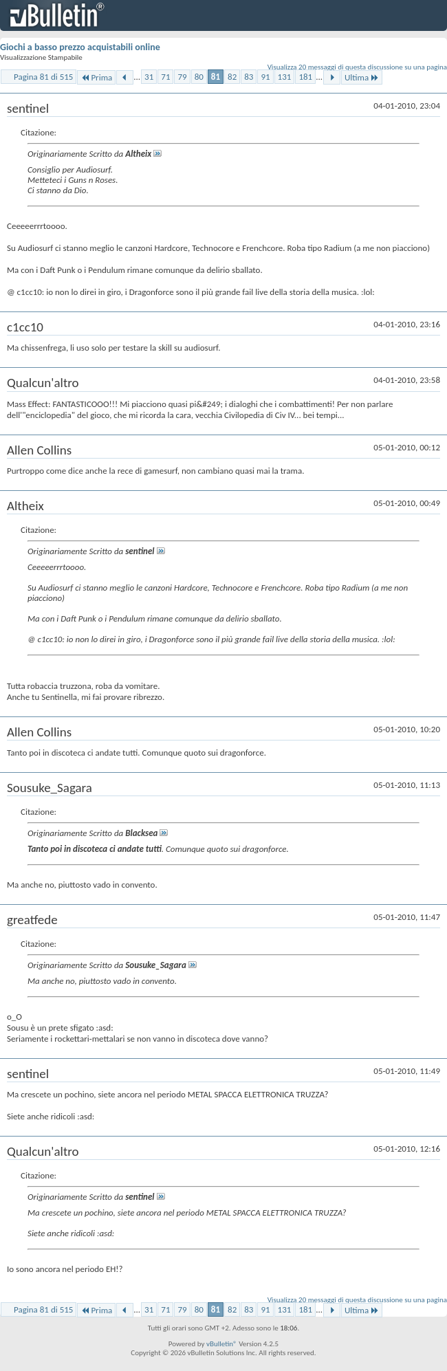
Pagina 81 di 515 (43, 77)
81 (215, 77)
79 (181, 77)
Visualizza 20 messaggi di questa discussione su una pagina (357, 67)
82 (232, 77)
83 (248, 77)
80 (199, 77)
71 (165, 77)
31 (148, 77)
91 (265, 77)
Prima (96, 77)
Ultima (362, 77)
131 (285, 77)
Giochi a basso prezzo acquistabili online (80, 47)
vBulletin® (221, 1343)
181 (305, 77)
